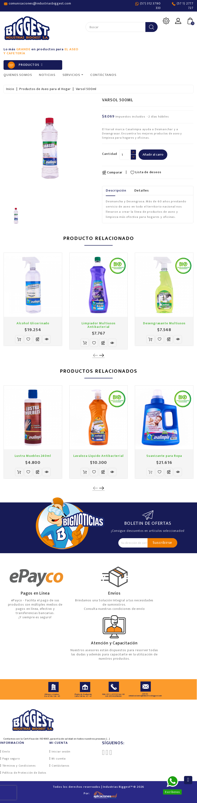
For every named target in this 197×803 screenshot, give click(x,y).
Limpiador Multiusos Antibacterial (98, 325)
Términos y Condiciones (19, 765)
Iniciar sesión (61, 751)
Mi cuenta (59, 758)
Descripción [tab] (116, 190)
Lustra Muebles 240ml (33, 455)
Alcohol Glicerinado (32, 323)
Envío (6, 751)
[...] (108, 739)
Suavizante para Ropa (164, 455)
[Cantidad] (125, 154)
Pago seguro (11, 758)
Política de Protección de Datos (24, 772)
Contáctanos (60, 765)
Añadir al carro (153, 154)
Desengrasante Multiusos (164, 323)
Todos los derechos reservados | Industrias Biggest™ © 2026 (98, 786)
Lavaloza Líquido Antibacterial (98, 455)
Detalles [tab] (141, 190)
